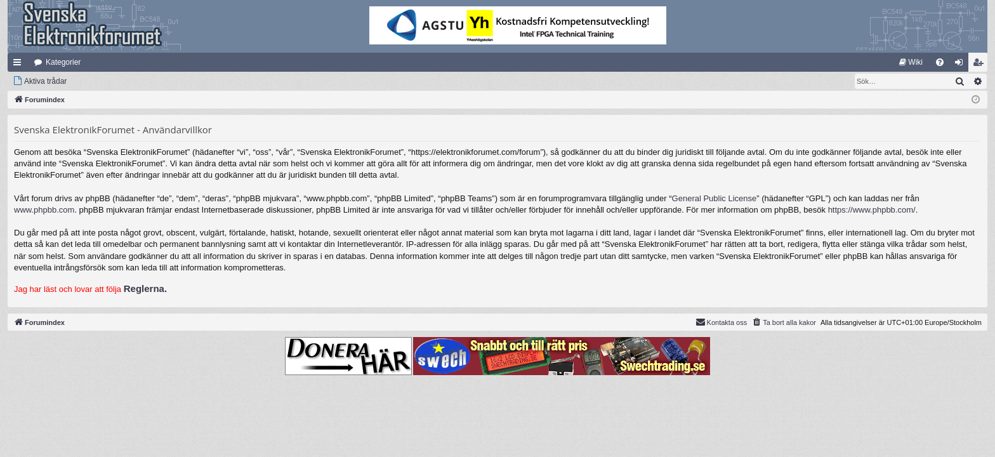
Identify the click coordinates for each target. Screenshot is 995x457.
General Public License (714, 198)
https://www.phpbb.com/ (872, 210)
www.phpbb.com (44, 210)
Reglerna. (145, 288)
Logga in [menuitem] (961, 65)
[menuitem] (911, 62)
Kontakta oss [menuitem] (721, 321)
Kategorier (63, 62)
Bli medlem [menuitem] (980, 65)
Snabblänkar (20, 65)
